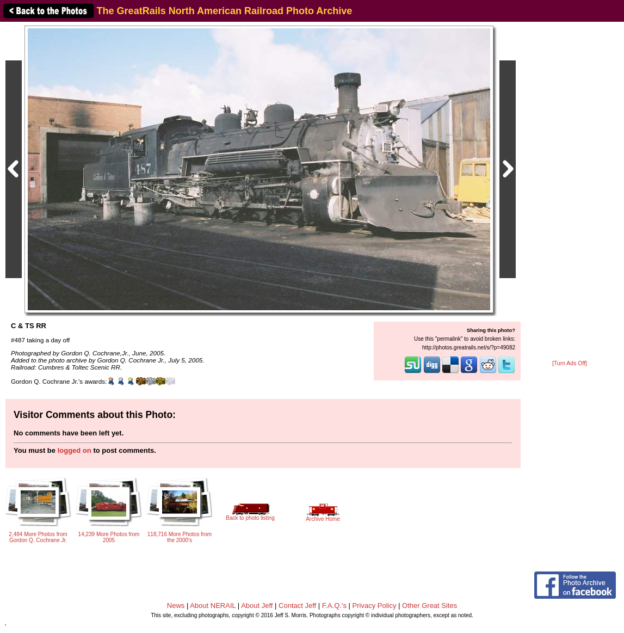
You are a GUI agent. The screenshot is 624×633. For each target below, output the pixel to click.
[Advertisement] (569, 191)
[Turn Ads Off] (569, 363)
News (176, 605)
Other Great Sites (429, 605)
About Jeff (257, 605)
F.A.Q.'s (334, 605)
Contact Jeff (297, 605)
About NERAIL (213, 605)
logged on (74, 450)
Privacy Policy (375, 605)
